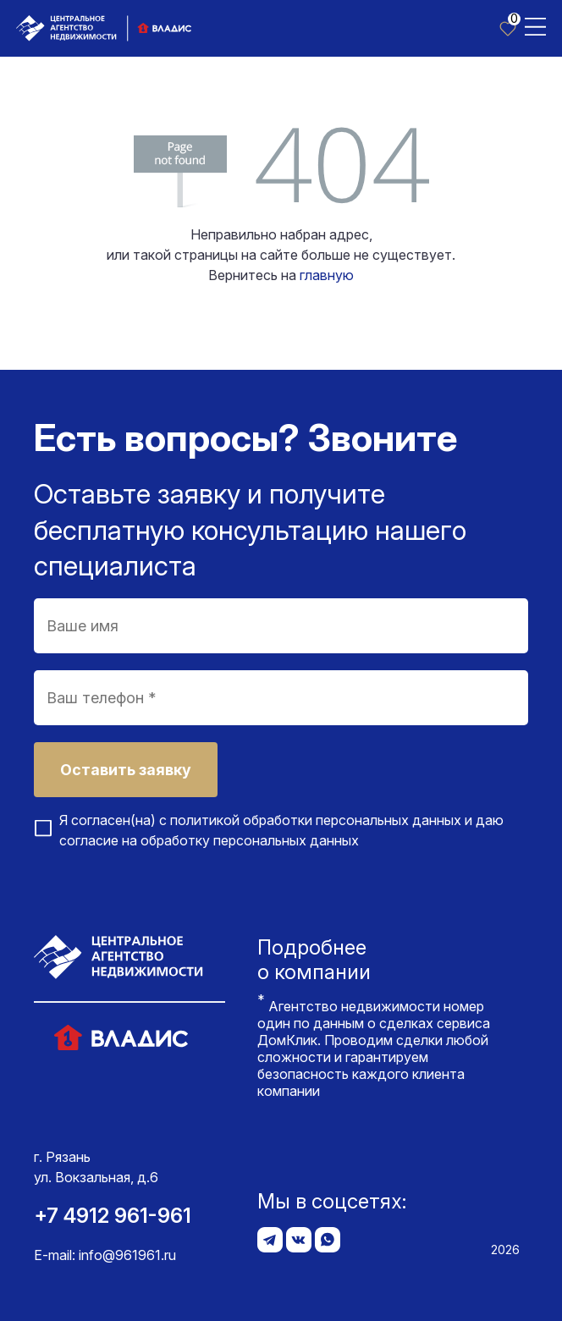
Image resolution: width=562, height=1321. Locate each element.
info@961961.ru (127, 1255)
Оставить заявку (125, 770)
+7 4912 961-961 (112, 1215)
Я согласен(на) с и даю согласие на (281, 830)
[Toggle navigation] (535, 25)
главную (327, 275)
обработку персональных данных (249, 840)
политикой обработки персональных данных (315, 820)
